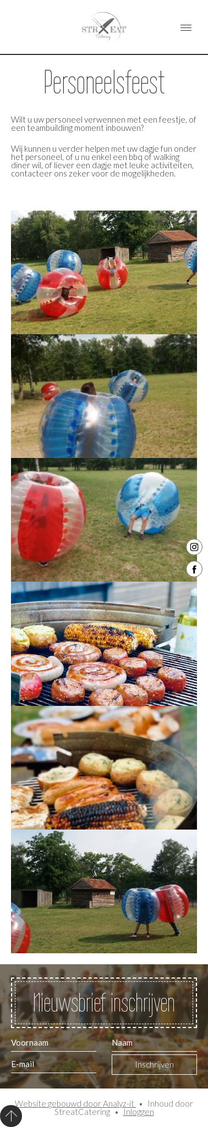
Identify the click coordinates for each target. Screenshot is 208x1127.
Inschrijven (154, 1064)
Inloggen (138, 1112)
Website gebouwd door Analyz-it (75, 1103)
